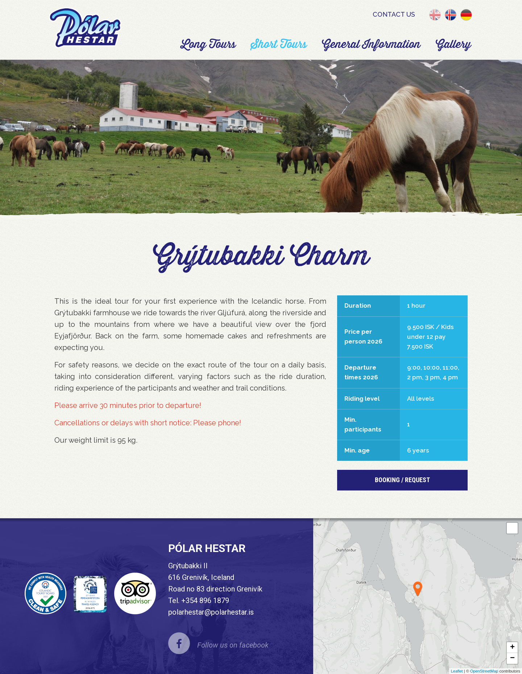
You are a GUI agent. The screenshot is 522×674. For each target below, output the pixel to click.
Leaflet (457, 671)
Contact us (394, 14)
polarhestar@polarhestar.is (211, 612)
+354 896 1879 (205, 600)
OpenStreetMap (484, 671)
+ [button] (512, 647)
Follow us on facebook (233, 645)
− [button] (512, 658)
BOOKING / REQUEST (402, 480)
